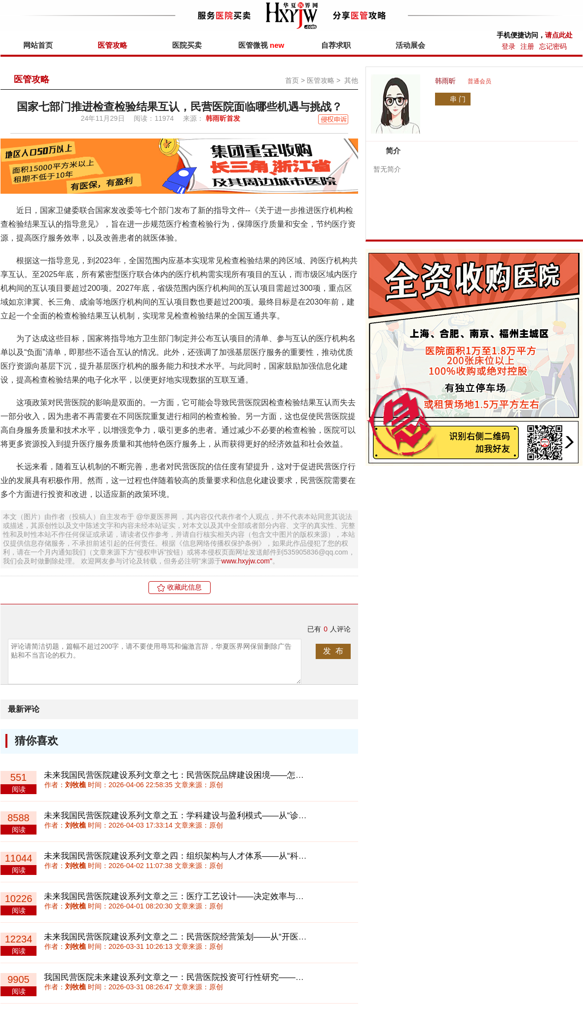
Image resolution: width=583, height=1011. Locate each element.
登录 (508, 46)
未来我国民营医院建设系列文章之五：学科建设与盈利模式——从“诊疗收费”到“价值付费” (209, 815)
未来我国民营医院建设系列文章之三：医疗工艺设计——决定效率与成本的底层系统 (199, 896)
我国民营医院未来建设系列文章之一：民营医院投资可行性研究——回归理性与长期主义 (207, 977)
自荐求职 (336, 45)
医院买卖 (187, 45)
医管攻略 (112, 45)
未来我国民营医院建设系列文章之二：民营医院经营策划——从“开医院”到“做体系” (196, 936)
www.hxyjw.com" (246, 561)
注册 (527, 46)
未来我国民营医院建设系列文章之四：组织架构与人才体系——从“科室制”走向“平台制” (204, 856)
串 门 (458, 99)
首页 (292, 80)
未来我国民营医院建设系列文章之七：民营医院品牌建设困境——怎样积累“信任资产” (202, 775)
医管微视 (261, 45)
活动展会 (410, 45)
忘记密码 (553, 46)
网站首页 (38, 45)
